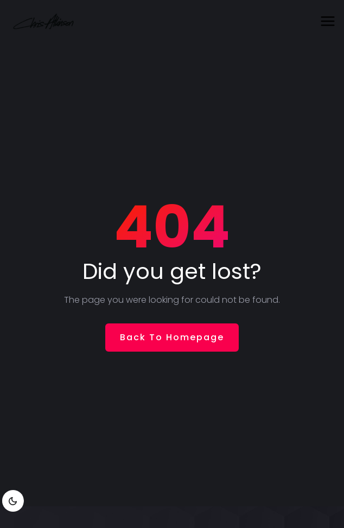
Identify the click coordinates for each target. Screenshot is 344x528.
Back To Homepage (172, 337)
